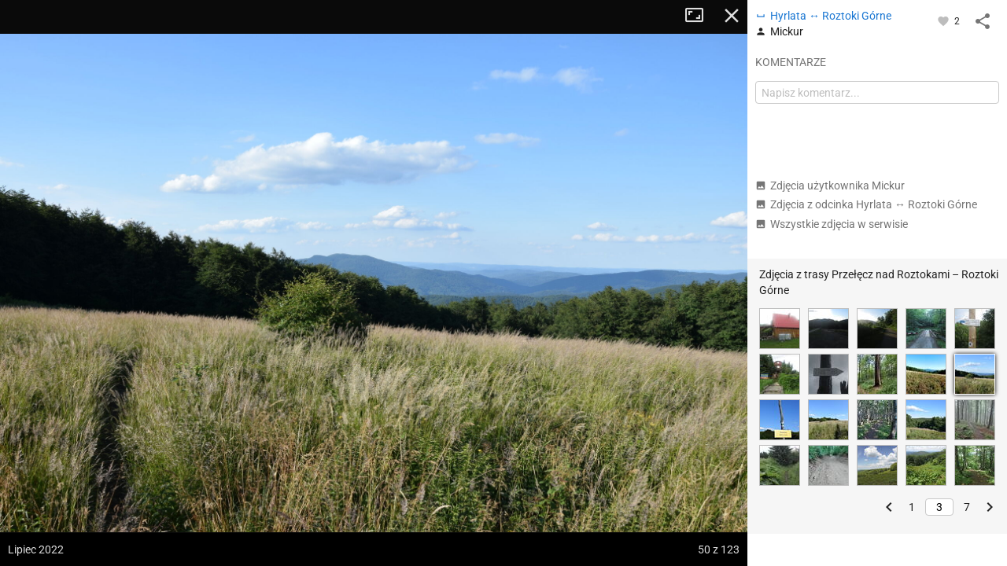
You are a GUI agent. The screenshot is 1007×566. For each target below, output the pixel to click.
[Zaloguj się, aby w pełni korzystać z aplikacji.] (944, 20)
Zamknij (731, 15)
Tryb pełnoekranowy (700, 15)
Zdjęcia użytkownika (830, 185)
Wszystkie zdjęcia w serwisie (831, 224)
